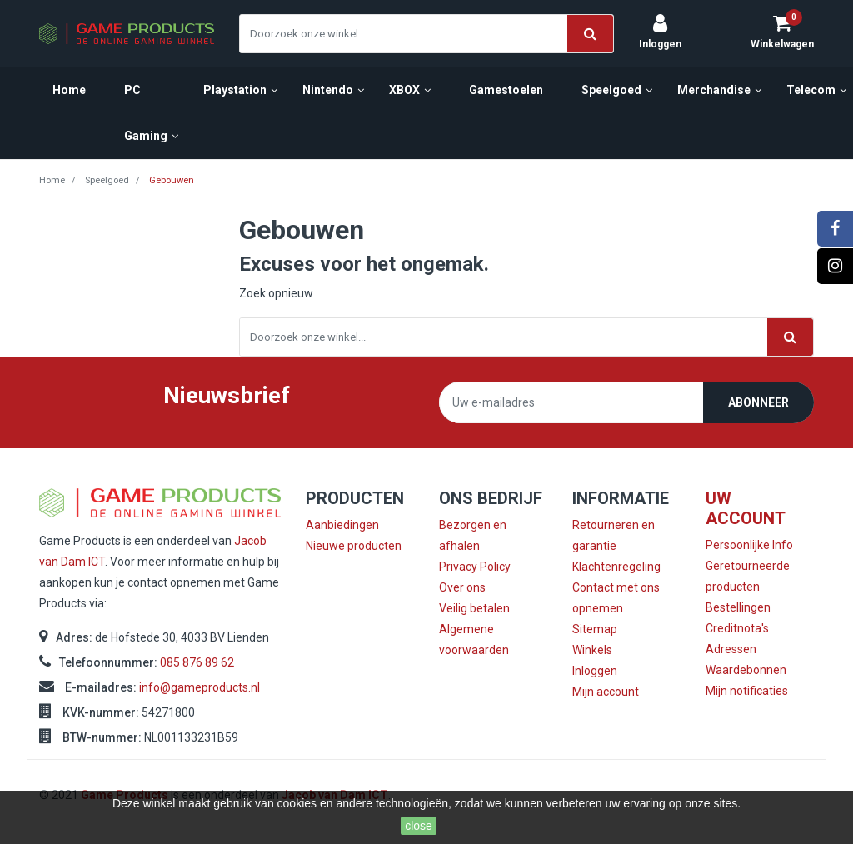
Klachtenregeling (616, 566)
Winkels (592, 650)
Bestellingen (738, 607)
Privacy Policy (475, 566)
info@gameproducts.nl (199, 687)
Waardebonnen (746, 670)
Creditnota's (737, 628)
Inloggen (594, 670)
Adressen (731, 649)
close (418, 825)
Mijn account (605, 691)
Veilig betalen (474, 608)
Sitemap (594, 629)
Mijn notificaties (747, 690)
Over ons (462, 587)
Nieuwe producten (354, 545)
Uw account (746, 508)
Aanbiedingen (342, 525)
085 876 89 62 (197, 662)
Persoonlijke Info (749, 545)
